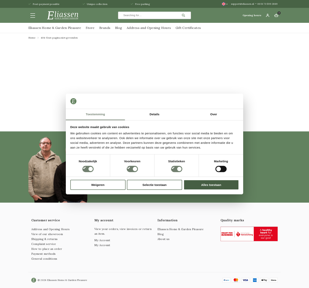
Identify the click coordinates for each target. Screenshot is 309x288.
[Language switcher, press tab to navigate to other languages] (225, 4)
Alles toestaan (211, 184)
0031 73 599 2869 (267, 3)
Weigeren (97, 184)
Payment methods (43, 254)
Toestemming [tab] (95, 114)
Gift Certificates (188, 28)
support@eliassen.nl (242, 3)
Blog (118, 28)
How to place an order (46, 249)
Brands (104, 28)
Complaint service (43, 244)
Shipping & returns (44, 239)
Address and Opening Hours (149, 28)
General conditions (44, 258)
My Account (102, 240)
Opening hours (252, 15)
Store (90, 28)
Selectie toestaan (154, 184)
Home (31, 37)
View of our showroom (47, 234)
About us (163, 239)
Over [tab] (213, 114)
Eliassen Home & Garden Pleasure (54, 28)
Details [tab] (154, 114)
